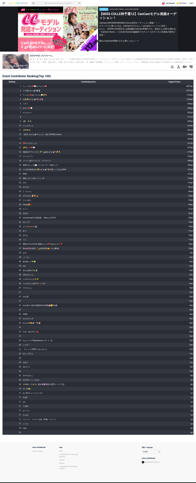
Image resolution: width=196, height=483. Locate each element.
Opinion (61, 463)
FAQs (61, 451)
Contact (61, 460)
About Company (37, 451)
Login (191, 3)
